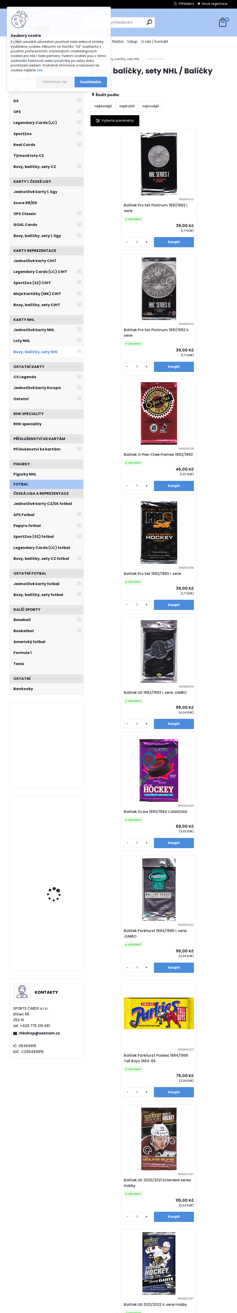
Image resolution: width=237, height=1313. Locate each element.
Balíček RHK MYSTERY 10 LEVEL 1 (191, 1242)
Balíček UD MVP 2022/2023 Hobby (187, 983)
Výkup (132, 41)
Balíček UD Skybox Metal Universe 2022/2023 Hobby (119, 1113)
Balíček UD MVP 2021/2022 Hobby (187, 854)
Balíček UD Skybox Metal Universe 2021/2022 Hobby (119, 983)
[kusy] (106, 247)
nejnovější (150, 106)
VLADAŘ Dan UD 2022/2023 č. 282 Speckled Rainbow (54, 822)
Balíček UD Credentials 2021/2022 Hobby (116, 854)
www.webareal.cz (137, 1308)
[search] (149, 22)
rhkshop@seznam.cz (39, 1033)
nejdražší (127, 106)
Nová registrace (215, 3)
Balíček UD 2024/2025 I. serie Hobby (189, 1113)
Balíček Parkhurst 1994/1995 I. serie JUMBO (122, 596)
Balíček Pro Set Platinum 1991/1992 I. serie (118, 208)
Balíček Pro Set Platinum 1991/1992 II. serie (186, 208)
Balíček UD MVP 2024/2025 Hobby (119, 1242)
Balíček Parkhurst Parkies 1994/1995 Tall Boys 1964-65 (189, 596)
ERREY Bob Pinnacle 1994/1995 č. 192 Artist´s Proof (59, 924)
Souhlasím (90, 82)
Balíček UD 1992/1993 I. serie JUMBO (120, 466)
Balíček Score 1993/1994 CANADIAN (185, 466)
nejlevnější (103, 106)
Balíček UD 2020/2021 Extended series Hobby (123, 725)
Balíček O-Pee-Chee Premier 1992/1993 (121, 337)
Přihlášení (186, 3)
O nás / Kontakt (154, 41)
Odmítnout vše (54, 82)
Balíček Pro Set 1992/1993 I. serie (192, 337)
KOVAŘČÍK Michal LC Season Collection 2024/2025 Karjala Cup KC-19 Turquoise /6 (59, 862)
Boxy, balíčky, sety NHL (122, 59)
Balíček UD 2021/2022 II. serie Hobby (189, 725)
